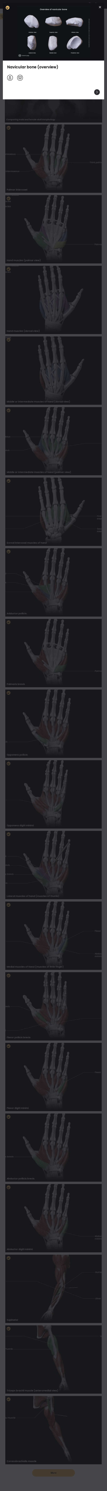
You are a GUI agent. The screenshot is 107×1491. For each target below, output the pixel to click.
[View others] (97, 92)
